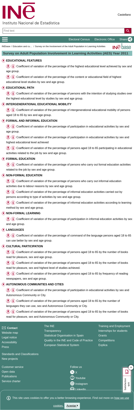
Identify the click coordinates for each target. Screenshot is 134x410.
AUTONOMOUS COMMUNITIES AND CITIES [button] (35, 284)
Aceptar (72, 405)
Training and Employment (114, 326)
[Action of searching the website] (127, 31)
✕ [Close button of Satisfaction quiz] (131, 367)
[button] (125, 39)
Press (5, 346)
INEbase (6, 46)
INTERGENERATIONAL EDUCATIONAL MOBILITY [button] (39, 104)
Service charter (11, 381)
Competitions (106, 340)
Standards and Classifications (20, 354)
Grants (102, 335)
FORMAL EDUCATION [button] (20, 158)
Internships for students (112, 330)
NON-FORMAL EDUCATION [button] (24, 175)
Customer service (12, 366)
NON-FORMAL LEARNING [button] (23, 213)
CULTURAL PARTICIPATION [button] (24, 246)
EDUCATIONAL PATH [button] (20, 87)
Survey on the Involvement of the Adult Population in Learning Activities (70, 46)
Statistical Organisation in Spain (64, 335)
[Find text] (64, 31)
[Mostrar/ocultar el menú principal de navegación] (5, 39)
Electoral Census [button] (79, 39)
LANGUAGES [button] (15, 229)
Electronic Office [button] (105, 39)
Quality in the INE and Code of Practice (68, 340)
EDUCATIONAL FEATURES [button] (24, 60)
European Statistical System (61, 345)
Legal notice (9, 337)
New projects (10, 358)
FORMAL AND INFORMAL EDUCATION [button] (31, 120)
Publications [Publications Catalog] (9, 376)
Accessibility (9, 342)
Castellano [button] (124, 14)
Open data (8, 371)
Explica (102, 345)
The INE (49, 326)
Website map (10, 332)
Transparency (52, 330)
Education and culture (23, 46)
